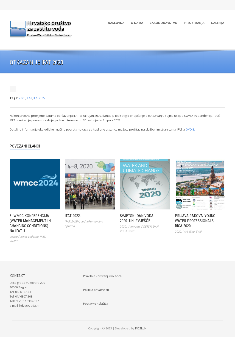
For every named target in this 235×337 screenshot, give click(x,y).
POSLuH (140, 328)
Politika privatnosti (96, 290)
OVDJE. (190, 129)
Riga (192, 231)
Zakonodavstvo (163, 23)
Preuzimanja (194, 23)
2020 (22, 98)
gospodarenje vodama (24, 236)
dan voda (134, 226)
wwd (131, 231)
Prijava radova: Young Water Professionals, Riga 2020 (195, 220)
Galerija (217, 23)
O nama (137, 23)
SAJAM (75, 221)
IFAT (29, 98)
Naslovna (116, 23)
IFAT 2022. (73, 215)
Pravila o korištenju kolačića (102, 276)
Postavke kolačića (95, 303)
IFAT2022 (39, 98)
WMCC (14, 241)
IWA (185, 231)
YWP (199, 231)
